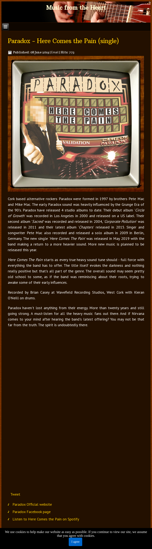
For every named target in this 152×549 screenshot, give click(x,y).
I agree (75, 541)
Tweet (15, 494)
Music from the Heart (76, 7)
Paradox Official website (32, 504)
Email (55, 52)
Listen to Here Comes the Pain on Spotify (45, 519)
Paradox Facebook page (31, 511)
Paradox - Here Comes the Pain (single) (63, 41)
